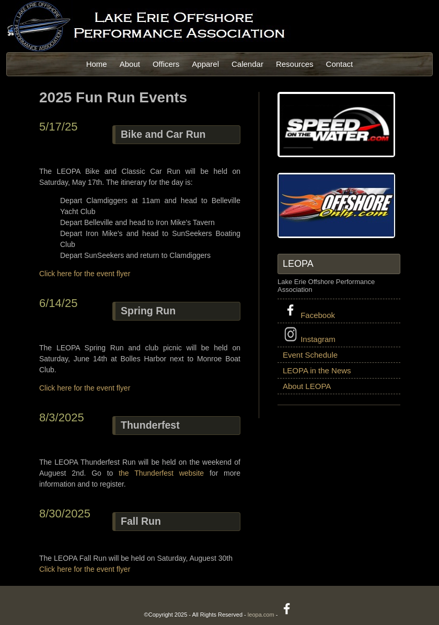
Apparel (205, 64)
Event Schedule (310, 354)
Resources (295, 64)
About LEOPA (307, 386)
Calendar (247, 64)
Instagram (309, 335)
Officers (166, 64)
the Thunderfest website (161, 473)
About (130, 64)
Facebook (309, 311)
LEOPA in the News (317, 370)
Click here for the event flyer (84, 273)
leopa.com (261, 614)
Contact (339, 64)
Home (96, 64)
